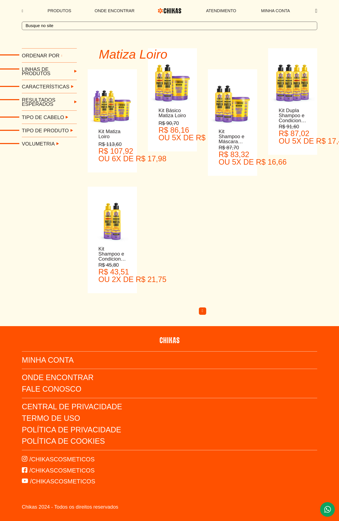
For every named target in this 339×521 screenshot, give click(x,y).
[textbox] (169, 26)
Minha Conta (275, 10)
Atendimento (221, 10)
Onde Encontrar (114, 10)
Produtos (59, 10)
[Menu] (23, 11)
